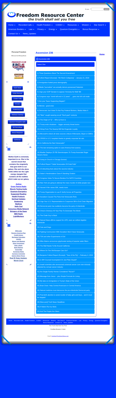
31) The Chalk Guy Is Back (47, 215)
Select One (41, 64)
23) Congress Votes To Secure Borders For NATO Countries (59, 178)
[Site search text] (97, 9)
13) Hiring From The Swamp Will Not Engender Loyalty (57, 129)
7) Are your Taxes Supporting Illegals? (51, 101)
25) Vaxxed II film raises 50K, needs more (52, 187)
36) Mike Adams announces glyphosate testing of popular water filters (62, 241)
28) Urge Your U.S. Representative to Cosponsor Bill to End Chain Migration (65, 201)
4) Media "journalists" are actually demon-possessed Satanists (60, 87)
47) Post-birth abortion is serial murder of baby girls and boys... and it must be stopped (64, 296)
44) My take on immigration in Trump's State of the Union (58, 281)
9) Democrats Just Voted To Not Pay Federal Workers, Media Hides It (62, 110)
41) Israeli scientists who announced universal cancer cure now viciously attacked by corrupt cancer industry (63, 266)
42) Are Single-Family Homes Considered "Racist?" (56, 272)
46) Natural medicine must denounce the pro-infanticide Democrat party (63, 290)
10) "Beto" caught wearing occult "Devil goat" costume (57, 115)
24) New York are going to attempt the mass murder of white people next (63, 183)
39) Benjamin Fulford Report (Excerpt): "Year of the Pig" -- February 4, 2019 (65, 255)
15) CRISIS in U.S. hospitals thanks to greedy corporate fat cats (60, 138)
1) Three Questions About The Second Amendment (56, 73)
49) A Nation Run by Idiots (46, 307)
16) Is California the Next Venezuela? (51, 143)
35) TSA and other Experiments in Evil (51, 236)
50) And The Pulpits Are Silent (48, 311)
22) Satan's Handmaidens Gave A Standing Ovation (56, 173)
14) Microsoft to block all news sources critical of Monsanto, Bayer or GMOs (65, 134)
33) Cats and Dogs (44, 227)
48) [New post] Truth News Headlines (51, 302)
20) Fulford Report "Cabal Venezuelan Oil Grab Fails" (56, 164)
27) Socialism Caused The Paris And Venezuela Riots (57, 197)
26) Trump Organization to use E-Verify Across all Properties (59, 192)
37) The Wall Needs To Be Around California (53, 246)
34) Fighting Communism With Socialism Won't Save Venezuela (60, 232)
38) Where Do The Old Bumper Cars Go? (52, 250)
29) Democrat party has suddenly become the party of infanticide (61, 206)
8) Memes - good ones (45, 106)
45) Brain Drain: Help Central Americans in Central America (59, 286)
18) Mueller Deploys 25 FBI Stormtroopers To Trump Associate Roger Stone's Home (62, 154)
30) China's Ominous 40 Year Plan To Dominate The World (58, 211)
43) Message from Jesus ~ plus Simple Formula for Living (58, 276)
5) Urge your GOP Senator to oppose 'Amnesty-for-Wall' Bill (59, 92)
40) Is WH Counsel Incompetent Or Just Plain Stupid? (57, 260)
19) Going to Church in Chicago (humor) (52, 159)
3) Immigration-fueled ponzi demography (52, 82)
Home (102, 54)
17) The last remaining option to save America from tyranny (59, 148)
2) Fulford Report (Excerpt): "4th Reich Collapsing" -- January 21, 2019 (63, 78)
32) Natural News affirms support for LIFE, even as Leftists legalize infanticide (61, 221)
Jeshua (18, 184)
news (88, 9)
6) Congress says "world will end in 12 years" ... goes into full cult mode (63, 96)
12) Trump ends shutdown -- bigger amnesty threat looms (58, 124)
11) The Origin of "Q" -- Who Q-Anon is (51, 120)
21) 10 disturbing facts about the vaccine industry (55, 169)
